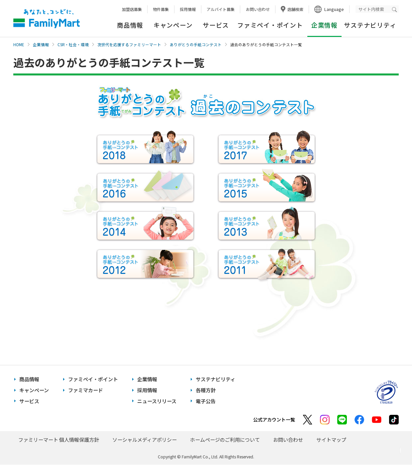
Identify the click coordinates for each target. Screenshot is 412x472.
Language (334, 9)
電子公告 (206, 401)
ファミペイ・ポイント (270, 24)
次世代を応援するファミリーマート (129, 44)
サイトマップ (331, 439)
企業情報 (41, 44)
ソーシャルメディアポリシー (144, 439)
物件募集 (161, 9)
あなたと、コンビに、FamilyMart (46, 18)
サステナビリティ (370, 24)
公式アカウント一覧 (274, 419)
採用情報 (188, 9)
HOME (18, 44)
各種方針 (206, 390)
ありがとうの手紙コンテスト (196, 44)
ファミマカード (85, 390)
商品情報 (130, 24)
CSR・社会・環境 (73, 44)
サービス (216, 24)
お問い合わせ (258, 9)
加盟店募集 (132, 9)
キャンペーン (173, 24)
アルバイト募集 (221, 9)
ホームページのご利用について (225, 439)
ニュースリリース (156, 401)
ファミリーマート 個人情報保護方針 (58, 439)
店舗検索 (295, 9)
